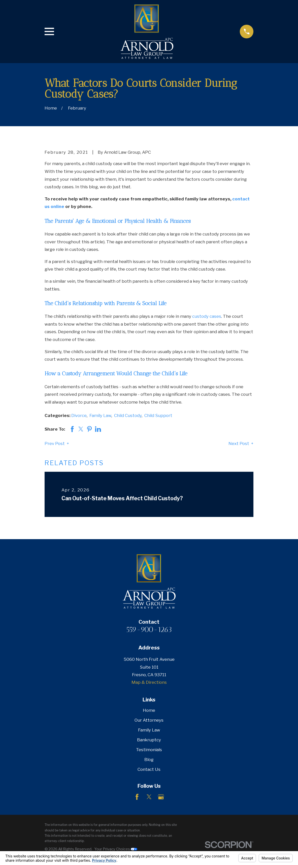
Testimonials (149, 749)
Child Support (158, 415)
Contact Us (149, 769)
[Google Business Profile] (161, 797)
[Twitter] (149, 797)
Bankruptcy (149, 739)
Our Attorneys (149, 720)
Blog (149, 759)
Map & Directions (149, 682)
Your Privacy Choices (115, 849)
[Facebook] (137, 797)
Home (149, 710)
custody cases (206, 316)
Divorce (79, 415)
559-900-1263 (149, 629)
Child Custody (128, 415)
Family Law (100, 415)
